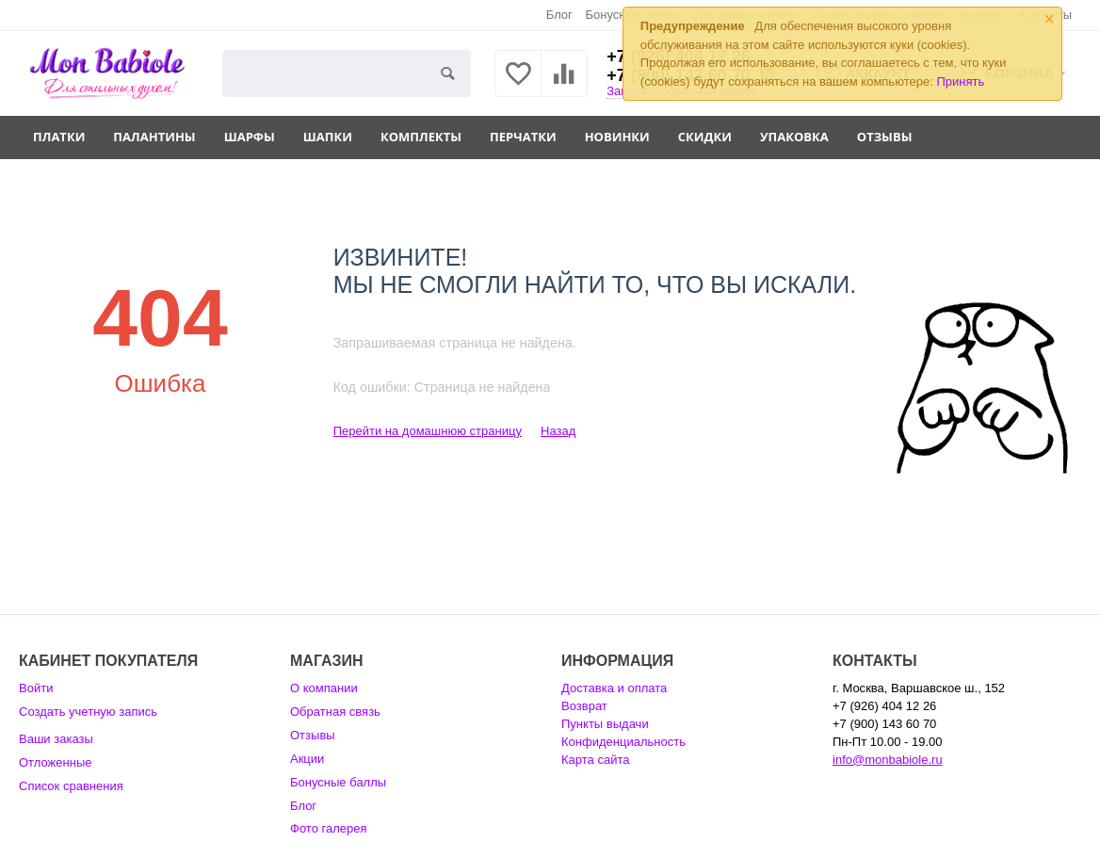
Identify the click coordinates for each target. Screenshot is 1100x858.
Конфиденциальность (623, 742)
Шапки (327, 136)
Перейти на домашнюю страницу (427, 431)
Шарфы (249, 136)
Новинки (617, 136)
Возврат (584, 706)
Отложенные (55, 762)
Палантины (154, 136)
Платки (59, 136)
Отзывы (885, 136)
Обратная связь (335, 711)
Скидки (705, 136)
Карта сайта (595, 760)
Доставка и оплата (614, 688)
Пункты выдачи (605, 724)
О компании (324, 688)
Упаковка (794, 136)
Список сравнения (71, 786)
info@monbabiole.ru (888, 760)
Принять (960, 81)
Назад (558, 431)
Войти (36, 688)
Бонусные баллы (338, 782)
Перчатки (523, 136)
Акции (307, 759)
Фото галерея (328, 828)
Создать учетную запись (88, 711)
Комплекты (420, 136)
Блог (559, 15)
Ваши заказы (56, 739)
